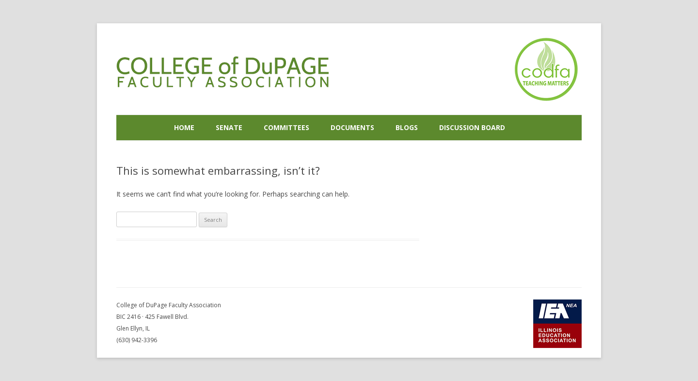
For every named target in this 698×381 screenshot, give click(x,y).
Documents (352, 127)
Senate (229, 127)
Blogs (407, 127)
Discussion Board (472, 127)
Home (184, 127)
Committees (286, 127)
